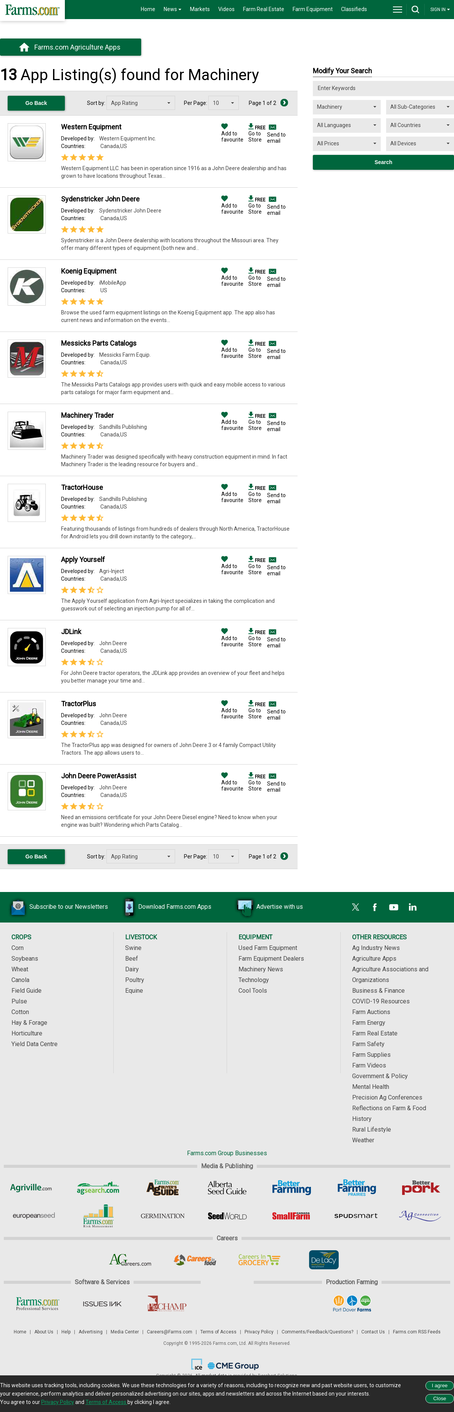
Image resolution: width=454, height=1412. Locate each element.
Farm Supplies (371, 1054)
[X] (355, 907)
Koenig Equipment (88, 271)
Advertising (91, 1332)
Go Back (36, 103)
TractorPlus (78, 704)
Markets (200, 9)
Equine (134, 990)
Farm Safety (368, 1044)
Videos (226, 9)
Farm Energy (368, 1022)
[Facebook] (374, 907)
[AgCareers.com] (130, 1259)
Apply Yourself (83, 559)
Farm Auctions (371, 1012)
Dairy (132, 969)
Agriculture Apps (374, 958)
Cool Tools (252, 990)
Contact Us (373, 1332)
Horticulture (26, 1033)
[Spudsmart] (356, 1215)
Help (66, 1332)
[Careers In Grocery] (259, 1259)
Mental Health (370, 1086)
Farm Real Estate (263, 9)
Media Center (125, 1332)
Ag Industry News (376, 948)
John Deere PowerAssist (98, 776)
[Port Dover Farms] (352, 1303)
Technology (253, 980)
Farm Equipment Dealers (271, 958)
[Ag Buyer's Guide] (163, 1187)
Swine (133, 948)
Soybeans (24, 958)
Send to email (276, 138)
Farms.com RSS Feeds (417, 1332)
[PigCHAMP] (166, 1303)
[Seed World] (227, 1215)
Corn (17, 948)
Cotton (20, 1012)
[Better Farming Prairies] (356, 1187)
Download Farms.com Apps (163, 907)
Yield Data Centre (34, 1044)
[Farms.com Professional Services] (37, 1303)
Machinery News (260, 969)
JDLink (71, 632)
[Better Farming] (292, 1187)
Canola (20, 980)
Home (148, 9)
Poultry (134, 980)
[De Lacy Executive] (324, 1259)
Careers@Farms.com (169, 1332)
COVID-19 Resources (381, 1001)
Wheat (19, 969)
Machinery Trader (87, 415)
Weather (363, 1140)
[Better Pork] (420, 1187)
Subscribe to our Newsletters (57, 907)
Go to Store (257, 133)
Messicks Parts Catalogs (99, 343)
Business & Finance (378, 990)
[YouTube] (393, 907)
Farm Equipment (313, 9)
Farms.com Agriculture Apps (77, 47)
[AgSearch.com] (98, 1187)
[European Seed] (34, 1215)
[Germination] (163, 1215)
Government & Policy (380, 1076)
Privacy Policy (259, 1332)
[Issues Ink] (102, 1303)
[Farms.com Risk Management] (98, 1215)
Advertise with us (268, 907)
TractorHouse (82, 487)
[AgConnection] (420, 1215)
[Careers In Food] (195, 1259)
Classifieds (354, 9)
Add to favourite (232, 133)
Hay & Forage (29, 1022)
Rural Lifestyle (371, 1129)
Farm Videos (369, 1065)
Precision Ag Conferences (387, 1097)
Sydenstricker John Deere (100, 199)
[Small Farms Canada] (292, 1215)
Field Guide (26, 990)
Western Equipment (91, 127)
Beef (131, 958)
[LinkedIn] (412, 907)
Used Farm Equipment (267, 948)
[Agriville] (34, 1187)
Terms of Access (218, 1332)
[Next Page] (284, 102)
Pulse (19, 1001)
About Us (43, 1332)
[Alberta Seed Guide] (227, 1187)
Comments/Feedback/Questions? (317, 1332)
